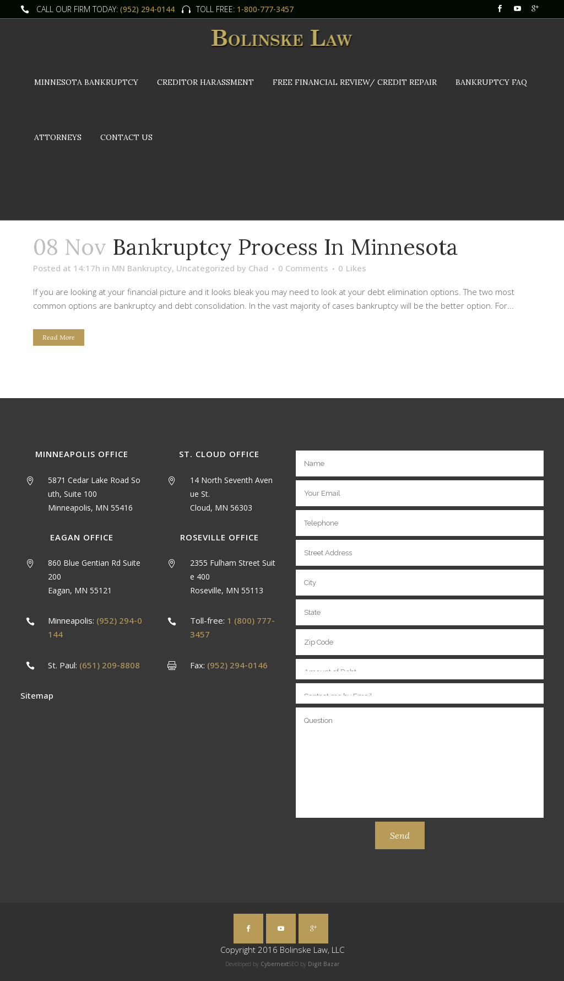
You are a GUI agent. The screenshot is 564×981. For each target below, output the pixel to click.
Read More (58, 337)
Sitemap (36, 695)
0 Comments (303, 268)
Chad (258, 268)
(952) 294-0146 (237, 665)
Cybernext (275, 964)
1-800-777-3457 (264, 9)
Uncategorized (205, 268)
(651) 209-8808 (109, 665)
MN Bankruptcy (142, 268)
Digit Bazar (323, 964)
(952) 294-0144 (147, 9)
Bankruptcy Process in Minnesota (285, 247)
